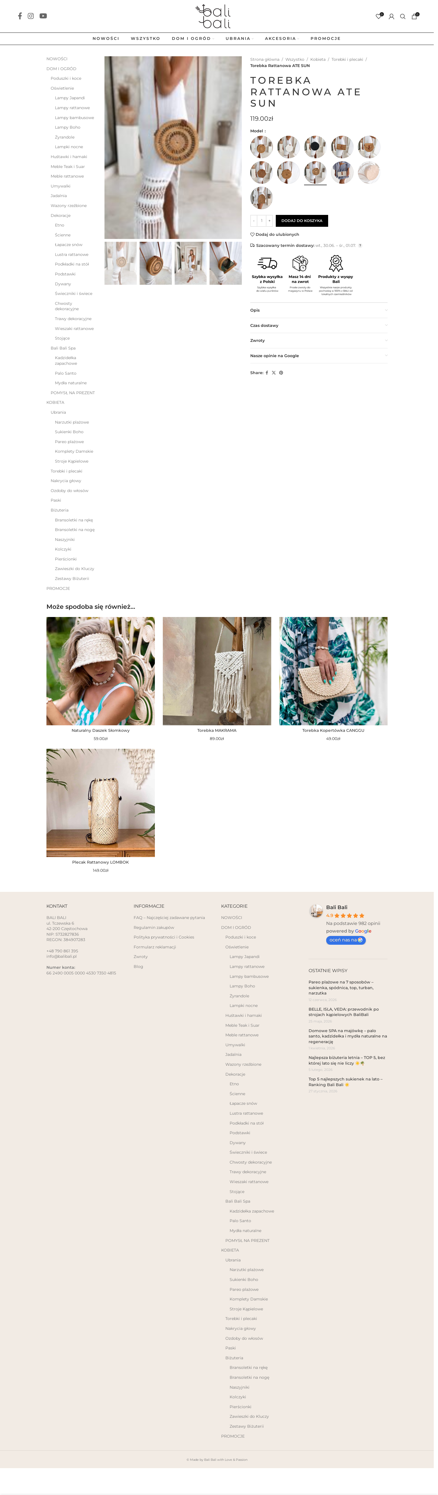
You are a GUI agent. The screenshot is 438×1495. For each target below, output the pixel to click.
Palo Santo (65, 373)
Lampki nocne (69, 146)
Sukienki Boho (69, 431)
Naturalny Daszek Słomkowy (101, 730)
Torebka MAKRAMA (216, 730)
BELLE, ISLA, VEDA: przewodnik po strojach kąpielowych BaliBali (344, 1012)
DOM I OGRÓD (61, 68)
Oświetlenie (62, 88)
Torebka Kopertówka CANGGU (333, 730)
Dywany (63, 283)
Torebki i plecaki (66, 471)
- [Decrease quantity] (254, 220)
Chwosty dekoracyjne (67, 306)
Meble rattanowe (67, 176)
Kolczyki (63, 549)
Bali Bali (336, 907)
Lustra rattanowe (71, 254)
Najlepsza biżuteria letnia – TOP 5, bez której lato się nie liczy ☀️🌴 (347, 1060)
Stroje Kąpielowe (71, 461)
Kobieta (318, 59)
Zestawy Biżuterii (72, 578)
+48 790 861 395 (62, 950)
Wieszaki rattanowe (74, 328)
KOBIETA (55, 402)
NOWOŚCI (56, 58)
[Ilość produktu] (261, 221)
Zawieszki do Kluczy (74, 568)
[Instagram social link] (31, 16)
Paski (56, 500)
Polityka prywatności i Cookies (164, 937)
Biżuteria (60, 510)
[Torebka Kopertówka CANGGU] (333, 671)
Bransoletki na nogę (75, 529)
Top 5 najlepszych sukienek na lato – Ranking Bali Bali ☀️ (346, 1082)
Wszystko (294, 59)
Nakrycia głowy (66, 480)
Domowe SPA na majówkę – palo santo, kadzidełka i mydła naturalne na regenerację (348, 1036)
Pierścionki (66, 559)
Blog (138, 966)
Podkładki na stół (72, 264)
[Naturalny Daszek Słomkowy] (100, 671)
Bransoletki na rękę (74, 520)
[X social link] (273, 373)
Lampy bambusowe (74, 117)
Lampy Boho (67, 127)
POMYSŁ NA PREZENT (73, 392)
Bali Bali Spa (63, 348)
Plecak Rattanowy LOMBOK (100, 862)
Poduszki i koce (66, 78)
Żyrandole (64, 137)
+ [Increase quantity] (269, 220)
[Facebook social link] (20, 16)
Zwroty (141, 956)
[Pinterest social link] (281, 373)
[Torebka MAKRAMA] (217, 671)
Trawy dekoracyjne (73, 318)
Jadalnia (59, 195)
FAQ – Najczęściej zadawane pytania (169, 917)
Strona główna (264, 59)
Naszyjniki (65, 539)
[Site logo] (216, 15)
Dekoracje (60, 215)
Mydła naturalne (71, 382)
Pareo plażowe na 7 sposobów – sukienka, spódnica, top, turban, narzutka (341, 988)
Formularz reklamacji (155, 947)
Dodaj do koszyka (301, 220)
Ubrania (58, 412)
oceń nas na (346, 939)
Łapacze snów (68, 244)
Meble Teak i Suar (68, 166)
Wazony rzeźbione (69, 205)
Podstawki (65, 274)
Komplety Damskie (74, 451)
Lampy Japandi (70, 97)
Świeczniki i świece (73, 293)
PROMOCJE (58, 588)
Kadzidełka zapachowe (66, 360)
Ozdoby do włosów (69, 490)
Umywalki (60, 186)
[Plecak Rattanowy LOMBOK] (100, 803)
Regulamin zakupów (154, 927)
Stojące (62, 338)
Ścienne (62, 235)
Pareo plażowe (69, 441)
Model (257, 130)
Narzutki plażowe (72, 422)
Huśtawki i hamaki (69, 156)
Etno (59, 225)
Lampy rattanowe (72, 107)
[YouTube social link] (43, 16)
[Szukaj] (403, 16)
